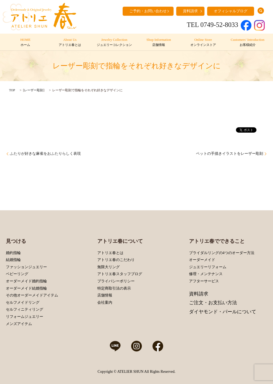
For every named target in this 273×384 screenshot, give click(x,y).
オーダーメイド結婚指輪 (26, 288)
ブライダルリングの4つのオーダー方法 (221, 253)
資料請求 (190, 11)
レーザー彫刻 (33, 90)
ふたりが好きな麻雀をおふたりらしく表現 (45, 154)
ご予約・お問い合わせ (148, 11)
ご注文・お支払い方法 (213, 302)
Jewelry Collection (114, 42)
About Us (70, 42)
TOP (12, 90)
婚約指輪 (13, 253)
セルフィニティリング (24, 309)
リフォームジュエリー (24, 317)
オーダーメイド (202, 260)
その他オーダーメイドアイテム (32, 295)
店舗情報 (104, 295)
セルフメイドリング (22, 302)
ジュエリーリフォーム (207, 267)
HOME (25, 42)
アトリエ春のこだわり (116, 260)
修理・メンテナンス (206, 274)
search (261, 11)
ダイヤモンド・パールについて (222, 311)
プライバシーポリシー (116, 281)
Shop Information (159, 42)
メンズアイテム (19, 324)
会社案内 (104, 302)
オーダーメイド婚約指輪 (26, 281)
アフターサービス (204, 281)
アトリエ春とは (110, 253)
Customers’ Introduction (248, 42)
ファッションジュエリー (26, 267)
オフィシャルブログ (230, 11)
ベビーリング (17, 274)
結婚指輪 (13, 260)
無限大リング (108, 267)
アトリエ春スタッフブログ (119, 274)
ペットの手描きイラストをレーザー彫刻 (229, 154)
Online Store (203, 42)
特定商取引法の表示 (114, 288)
